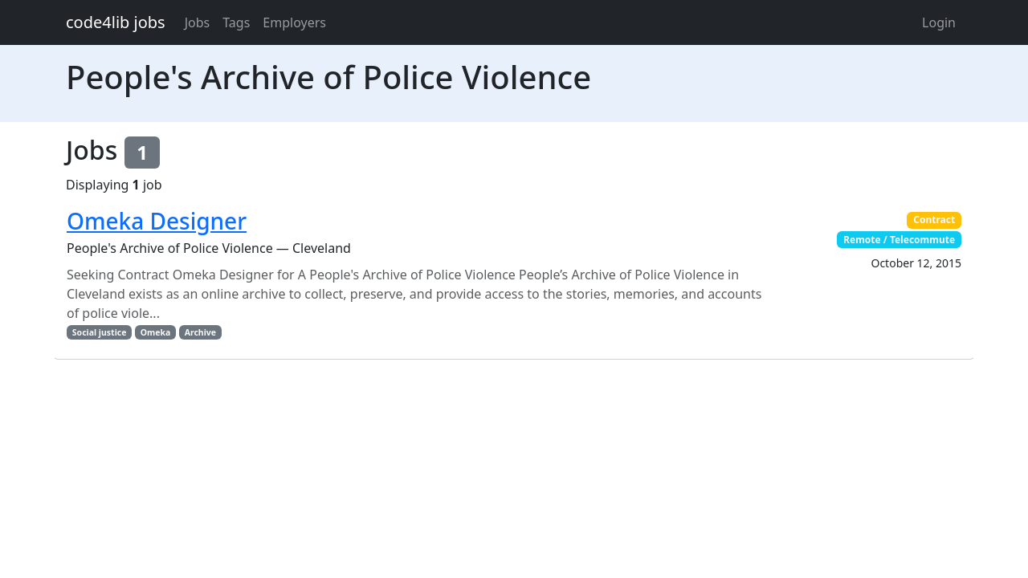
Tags (236, 22)
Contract (934, 219)
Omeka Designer (157, 221)
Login (939, 22)
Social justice (99, 332)
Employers (294, 22)
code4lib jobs (115, 22)
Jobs (197, 22)
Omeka (156, 332)
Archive (200, 332)
